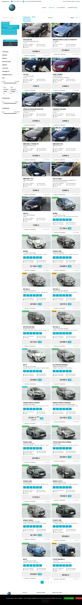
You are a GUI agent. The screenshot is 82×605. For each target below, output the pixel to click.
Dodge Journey (12, 30)
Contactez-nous (5, 1)
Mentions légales (41, 592)
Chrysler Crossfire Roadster (9, 33)
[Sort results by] (61, 17)
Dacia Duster (5, 23)
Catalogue (51, 7)
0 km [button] (10, 42)
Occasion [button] (10, 45)
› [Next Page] (63, 582)
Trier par (50, 17)
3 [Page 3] (48, 582)
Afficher (72, 17)
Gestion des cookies (57, 592)
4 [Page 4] (51, 582)
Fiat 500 (4, 30)
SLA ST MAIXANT (61, 7)
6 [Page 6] (57, 582)
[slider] (3, 83)
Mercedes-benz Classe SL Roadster (10, 26)
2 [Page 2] (45, 582)
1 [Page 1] (42, 582)
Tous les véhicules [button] (10, 40)
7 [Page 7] (60, 582)
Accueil (44, 7)
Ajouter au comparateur (30, 55)
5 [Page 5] (54, 582)
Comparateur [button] (72, 7)
